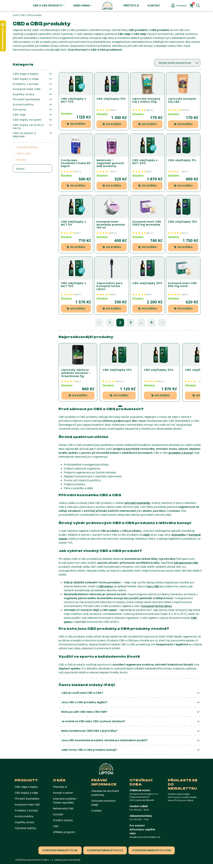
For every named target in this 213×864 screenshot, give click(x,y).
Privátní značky (63, 820)
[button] (120, 406)
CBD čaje (19, 114)
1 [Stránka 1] (109, 322)
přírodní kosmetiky (138, 503)
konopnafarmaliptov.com (151, 850)
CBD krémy (105, 586)
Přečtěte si (131, 5)
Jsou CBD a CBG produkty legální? (84, 702)
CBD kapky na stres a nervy (28, 126)
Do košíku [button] (75, 124)
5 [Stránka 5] (152, 322)
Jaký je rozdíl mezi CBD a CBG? (82, 693)
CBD (56, 826)
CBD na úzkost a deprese (24, 135)
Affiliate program (64, 832)
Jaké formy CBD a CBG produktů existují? (89, 750)
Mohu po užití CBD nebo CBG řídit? (84, 712)
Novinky (22, 160)
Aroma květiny (23, 104)
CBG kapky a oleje (26, 78)
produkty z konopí (181, 453)
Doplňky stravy (24, 94)
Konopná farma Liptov (157, 606)
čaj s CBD (153, 586)
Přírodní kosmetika (26, 99)
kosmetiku (179, 535)
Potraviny (20, 109)
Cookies (96, 811)
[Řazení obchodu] (177, 63)
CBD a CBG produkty (47, 5)
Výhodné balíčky (27, 147)
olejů (146, 535)
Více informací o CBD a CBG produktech (95, 50)
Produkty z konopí (26, 84)
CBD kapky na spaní (27, 119)
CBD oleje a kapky (26, 73)
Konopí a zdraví (63, 793)
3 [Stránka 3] (131, 322)
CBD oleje (124, 34)
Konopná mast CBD (27, 89)
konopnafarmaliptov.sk (60, 850)
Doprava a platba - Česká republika (65, 800)
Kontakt (154, 5)
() (115, 110)
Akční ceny (24, 153)
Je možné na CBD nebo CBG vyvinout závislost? (93, 721)
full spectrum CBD (186, 563)
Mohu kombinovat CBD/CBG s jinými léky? (89, 731)
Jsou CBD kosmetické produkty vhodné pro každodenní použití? (104, 740)
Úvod (15, 15)
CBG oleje (139, 34)
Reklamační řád (63, 808)
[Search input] (32, 168)
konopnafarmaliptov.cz (105, 850)
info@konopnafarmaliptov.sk (145, 837)
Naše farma (81, 5)
